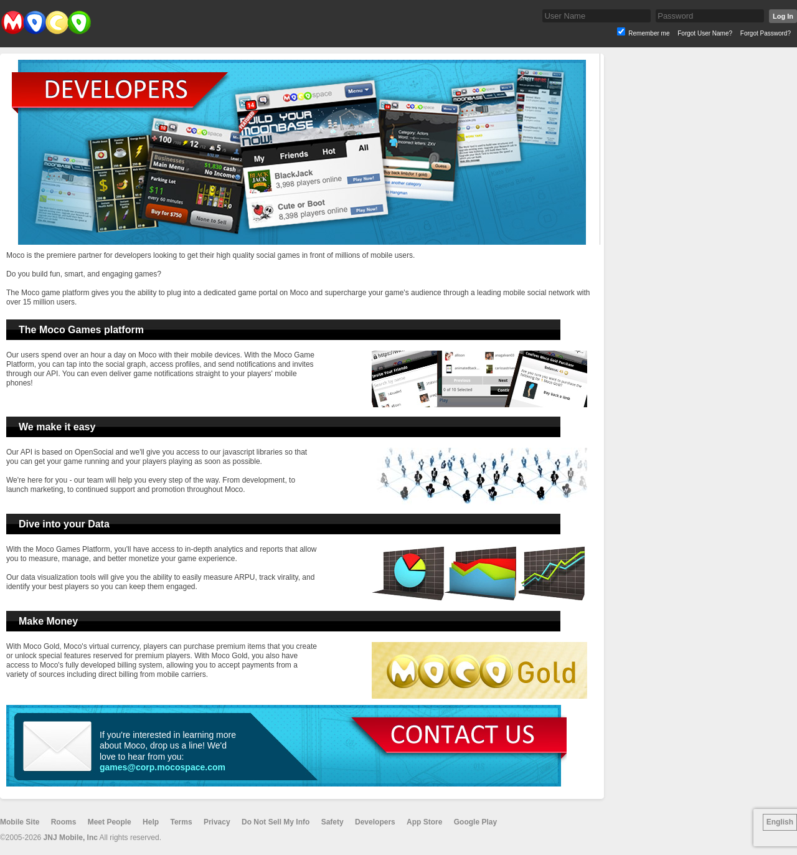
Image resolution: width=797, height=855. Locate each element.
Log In (783, 16)
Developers (375, 822)
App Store (424, 822)
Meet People (109, 822)
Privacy (217, 822)
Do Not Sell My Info (275, 822)
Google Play (475, 822)
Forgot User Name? (704, 33)
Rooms (64, 822)
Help (151, 822)
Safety (332, 822)
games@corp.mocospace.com (162, 767)
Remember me (648, 33)
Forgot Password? (765, 33)
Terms (181, 822)
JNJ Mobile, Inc (71, 837)
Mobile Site (19, 822)
